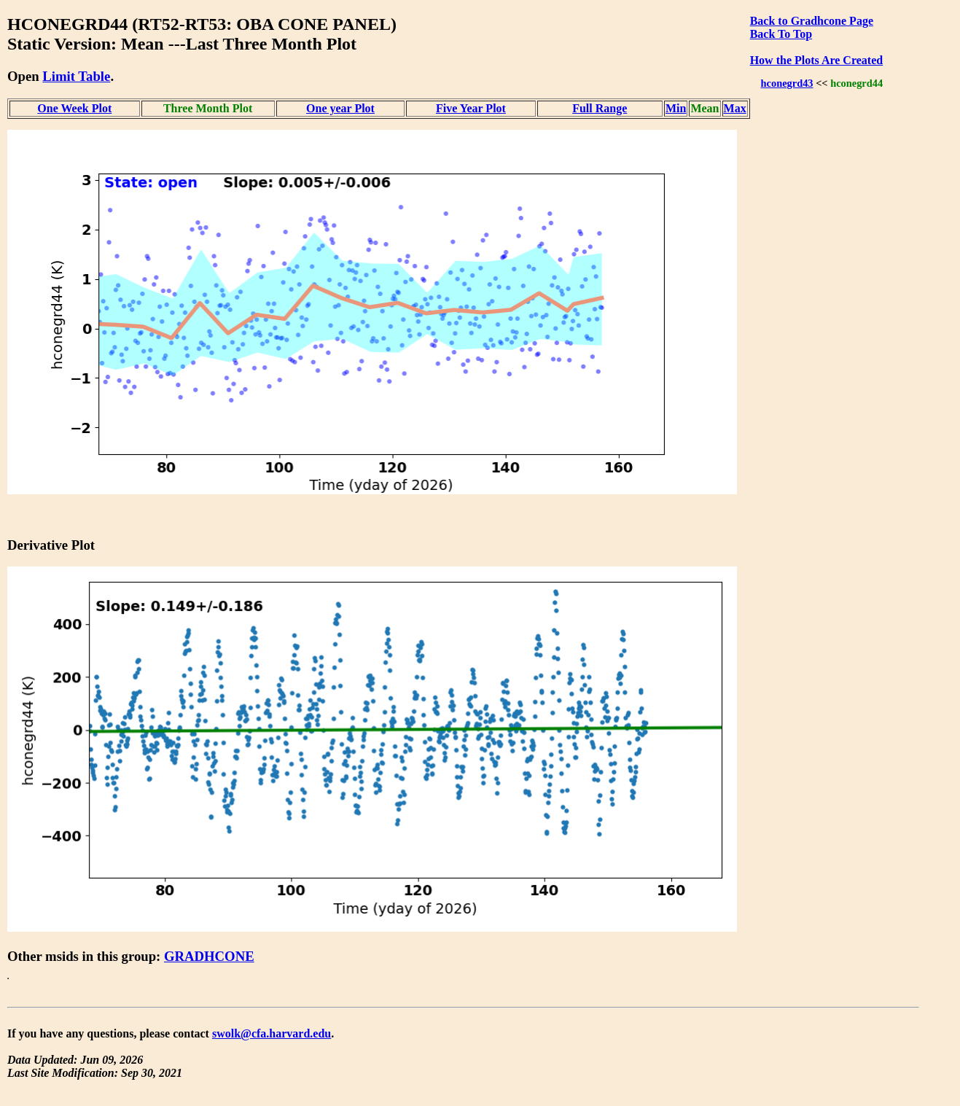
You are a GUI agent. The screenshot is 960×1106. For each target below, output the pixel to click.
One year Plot (340, 108)
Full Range (599, 108)
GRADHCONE (209, 956)
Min (676, 108)
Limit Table (76, 76)
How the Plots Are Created (816, 60)
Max (735, 108)
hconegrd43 (787, 83)
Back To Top (781, 34)
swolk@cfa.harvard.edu (271, 1033)
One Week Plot (74, 108)
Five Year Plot (471, 108)
